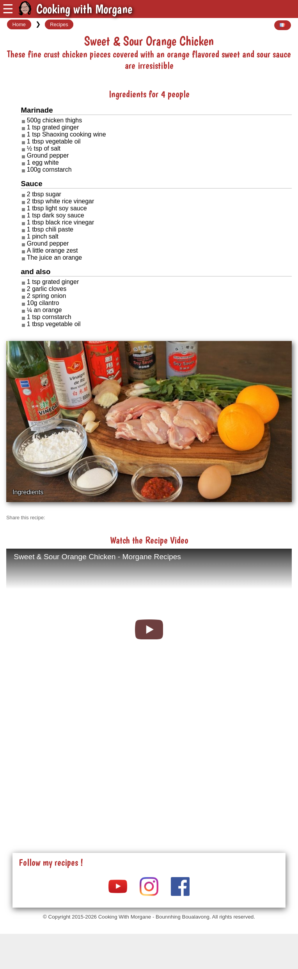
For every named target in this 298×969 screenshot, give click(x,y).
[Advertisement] (149, 773)
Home (19, 24)
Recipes (59, 24)
